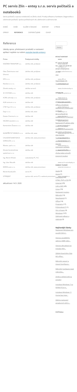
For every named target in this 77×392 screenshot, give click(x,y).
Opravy (6, 32)
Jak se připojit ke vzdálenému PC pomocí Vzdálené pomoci (64, 117)
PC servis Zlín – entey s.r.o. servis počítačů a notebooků (38, 9)
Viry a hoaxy (60, 210)
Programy (59, 204)
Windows (59, 213)
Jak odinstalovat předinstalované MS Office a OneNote (63, 102)
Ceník (15, 27)
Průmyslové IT (61, 207)
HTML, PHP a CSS (62, 180)
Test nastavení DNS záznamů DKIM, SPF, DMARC (63, 141)
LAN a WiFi (59, 186)
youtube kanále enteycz (35, 52)
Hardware (59, 177)
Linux (58, 189)
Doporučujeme (34, 32)
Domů (5, 27)
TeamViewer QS (61, 81)
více (57, 75)
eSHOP (48, 32)
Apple (58, 171)
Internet (59, 183)
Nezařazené (60, 198)
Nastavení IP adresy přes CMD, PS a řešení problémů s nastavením (65, 126)
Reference (18, 32)
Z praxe (57, 27)
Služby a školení (29, 27)
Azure (58, 174)
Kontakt (45, 27)
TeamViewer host (62, 84)
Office (58, 201)
